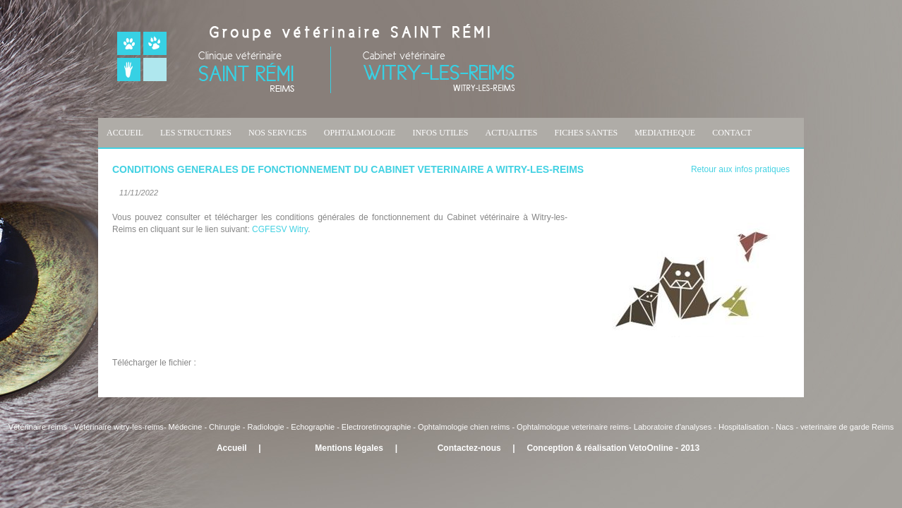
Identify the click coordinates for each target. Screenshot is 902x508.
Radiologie (266, 427)
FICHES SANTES (586, 133)
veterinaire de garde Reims (847, 427)
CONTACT (732, 133)
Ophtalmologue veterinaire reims (573, 427)
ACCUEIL (125, 133)
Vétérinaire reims (37, 427)
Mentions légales (349, 448)
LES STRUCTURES (195, 133)
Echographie (313, 427)
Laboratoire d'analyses (672, 427)
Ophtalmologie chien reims (464, 427)
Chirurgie (225, 427)
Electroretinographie (376, 427)
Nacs (784, 427)
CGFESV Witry (280, 229)
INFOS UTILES (440, 133)
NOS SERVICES (277, 133)
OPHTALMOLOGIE (360, 133)
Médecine (187, 427)
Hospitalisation (743, 427)
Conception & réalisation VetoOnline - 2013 (613, 448)
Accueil (232, 448)
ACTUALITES (511, 133)
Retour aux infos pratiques (740, 169)
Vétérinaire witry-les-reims (119, 427)
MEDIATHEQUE (665, 133)
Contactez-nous (469, 448)
